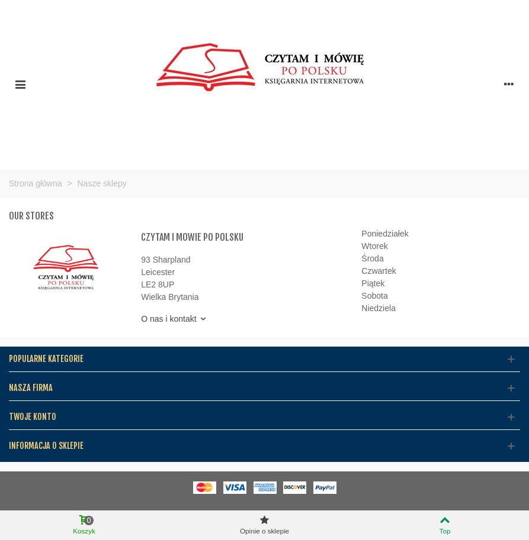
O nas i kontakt (174, 319)
